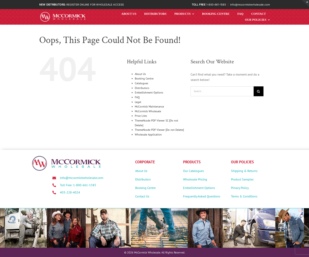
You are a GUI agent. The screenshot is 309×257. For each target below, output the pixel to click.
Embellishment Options (149, 92)
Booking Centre (144, 78)
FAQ (137, 97)
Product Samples (242, 179)
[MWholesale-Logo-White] (63, 13)
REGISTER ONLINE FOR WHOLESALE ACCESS (95, 4)
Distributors (142, 88)
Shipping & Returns (244, 171)
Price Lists (141, 116)
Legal (138, 102)
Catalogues (141, 83)
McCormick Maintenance (149, 106)
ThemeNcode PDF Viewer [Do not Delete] (159, 130)
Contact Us (142, 196)
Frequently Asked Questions (201, 196)
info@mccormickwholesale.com (250, 4)
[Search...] (222, 91)
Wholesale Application (148, 134)
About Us (140, 74)
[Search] (258, 91)
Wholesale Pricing (195, 179)
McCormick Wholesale (148, 111)
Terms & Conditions (244, 196)
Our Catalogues (193, 171)
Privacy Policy (240, 188)
